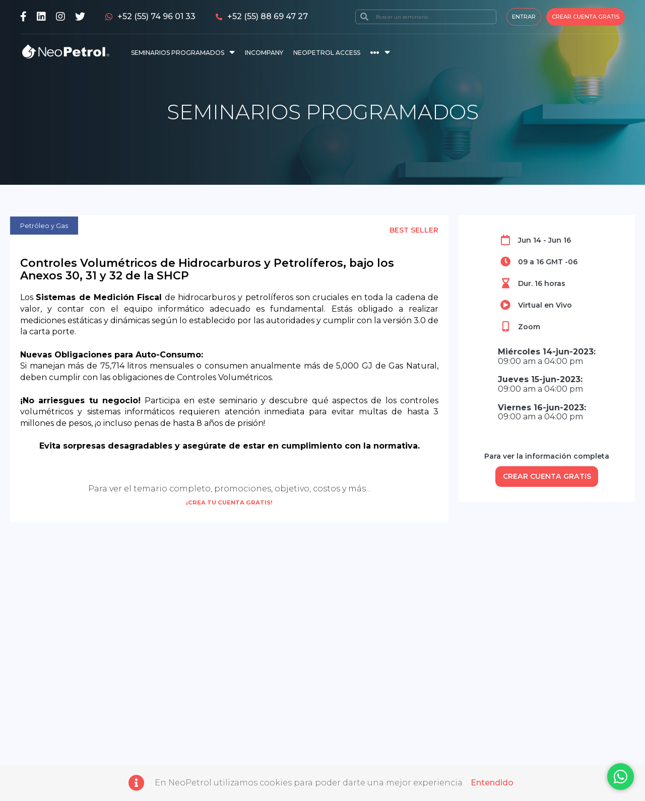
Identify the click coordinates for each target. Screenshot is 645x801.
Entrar (524, 16)
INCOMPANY (264, 52)
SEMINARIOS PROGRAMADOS (177, 52)
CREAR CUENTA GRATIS (546, 477)
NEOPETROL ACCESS (326, 52)
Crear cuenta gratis (585, 16)
